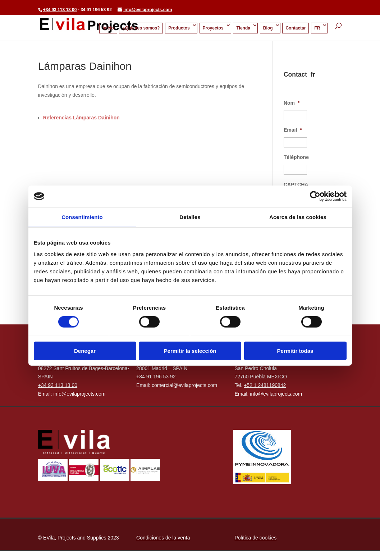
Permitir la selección (190, 350)
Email (293, 130)
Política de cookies (255, 538)
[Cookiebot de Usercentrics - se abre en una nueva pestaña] (315, 196)
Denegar (85, 350)
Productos (178, 28)
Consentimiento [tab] (82, 217)
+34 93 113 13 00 (60, 9)
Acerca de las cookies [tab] (297, 217)
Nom (292, 103)
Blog (268, 28)
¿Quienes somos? (141, 28)
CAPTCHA (296, 184)
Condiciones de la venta (163, 538)
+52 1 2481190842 (265, 385)
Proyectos (213, 28)
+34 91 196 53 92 (155, 376)
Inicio (108, 28)
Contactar (295, 28)
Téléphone (296, 157)
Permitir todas (295, 350)
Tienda (243, 28)
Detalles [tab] (189, 217)
